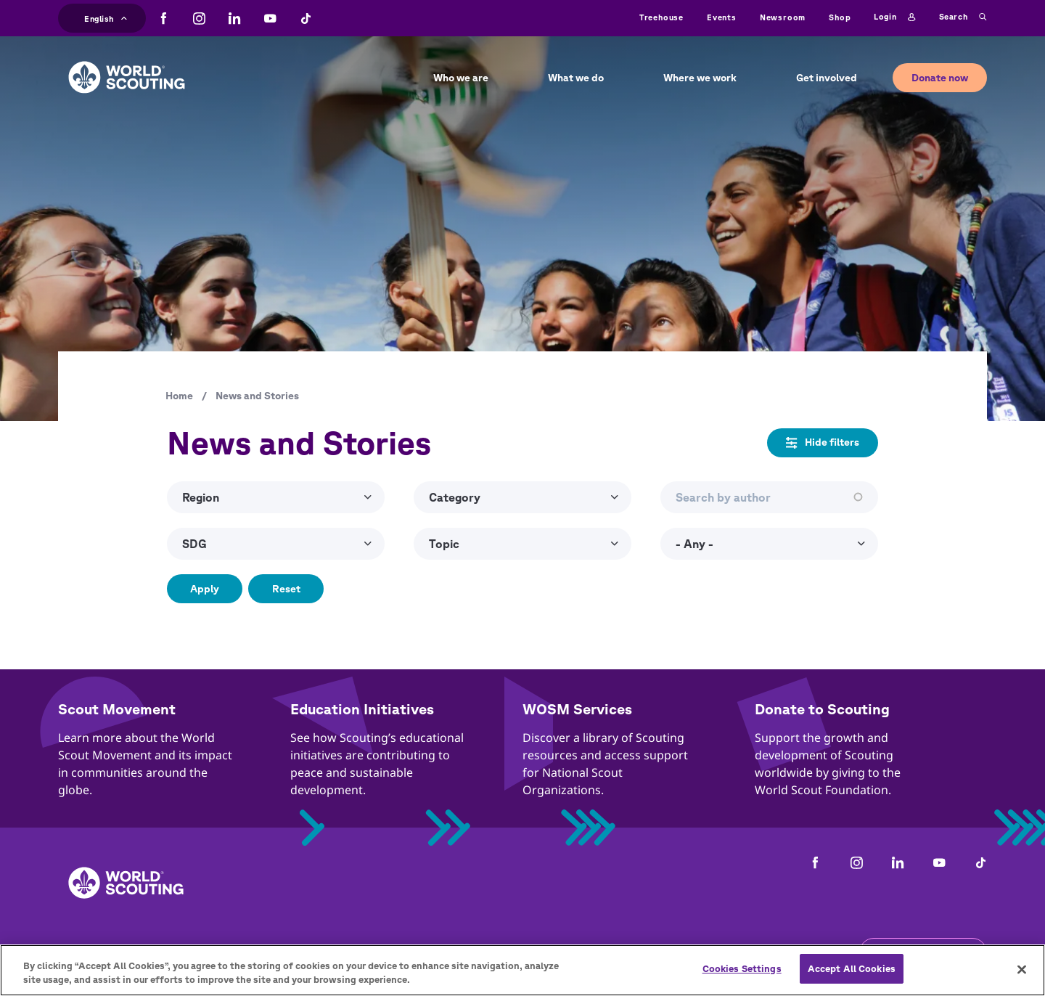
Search (963, 17)
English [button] (105, 17)
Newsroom (783, 17)
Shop (840, 17)
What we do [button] (576, 77)
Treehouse (661, 17)
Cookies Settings (742, 973)
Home (179, 395)
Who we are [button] (460, 77)
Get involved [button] (826, 77)
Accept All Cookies (852, 973)
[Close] (1022, 973)
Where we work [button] (700, 77)
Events (722, 17)
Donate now (939, 77)
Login (894, 17)
